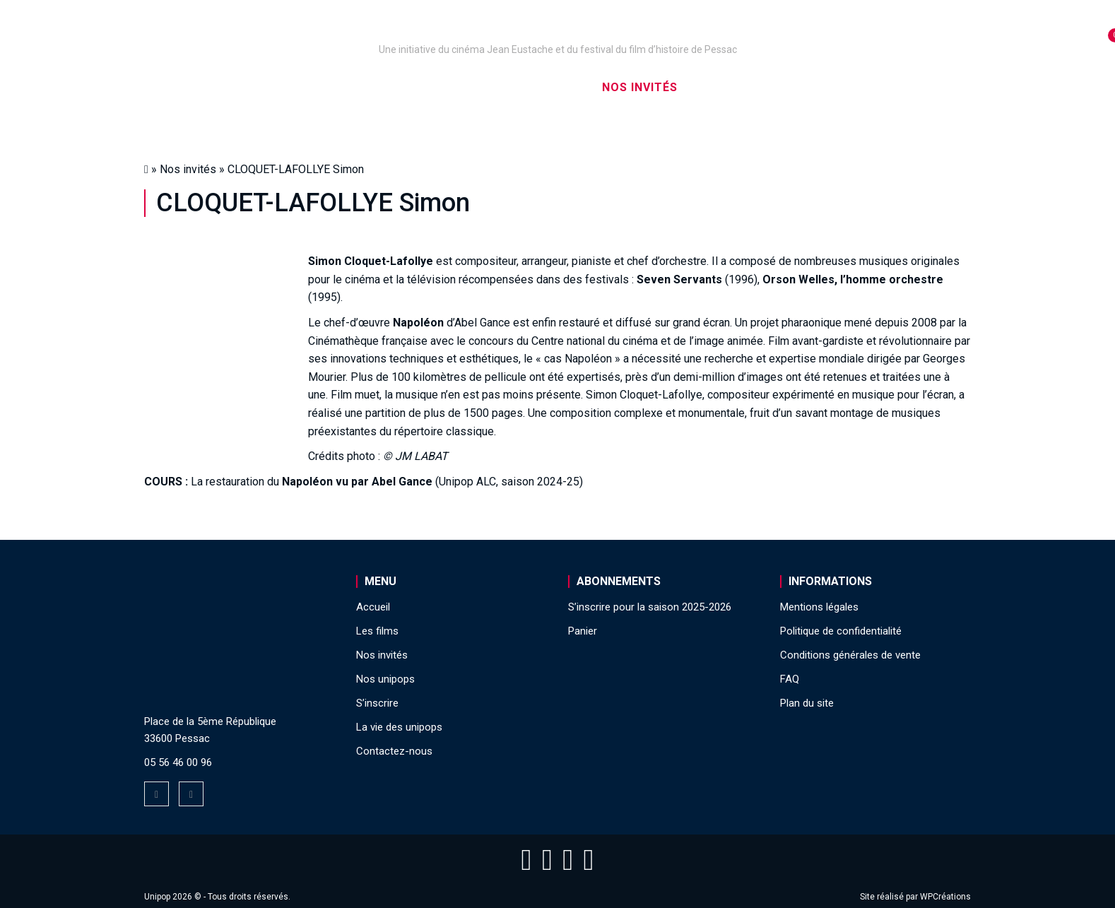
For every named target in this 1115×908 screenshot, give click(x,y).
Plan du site (807, 703)
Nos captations (438, 87)
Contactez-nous (394, 751)
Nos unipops (319, 87)
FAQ (789, 679)
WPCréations (945, 897)
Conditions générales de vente (850, 655)
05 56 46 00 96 (178, 762)
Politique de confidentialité (841, 631)
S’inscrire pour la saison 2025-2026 (649, 607)
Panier (582, 631)
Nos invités (640, 87)
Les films (547, 87)
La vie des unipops (852, 87)
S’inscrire (734, 87)
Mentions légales (819, 607)
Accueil (228, 87)
